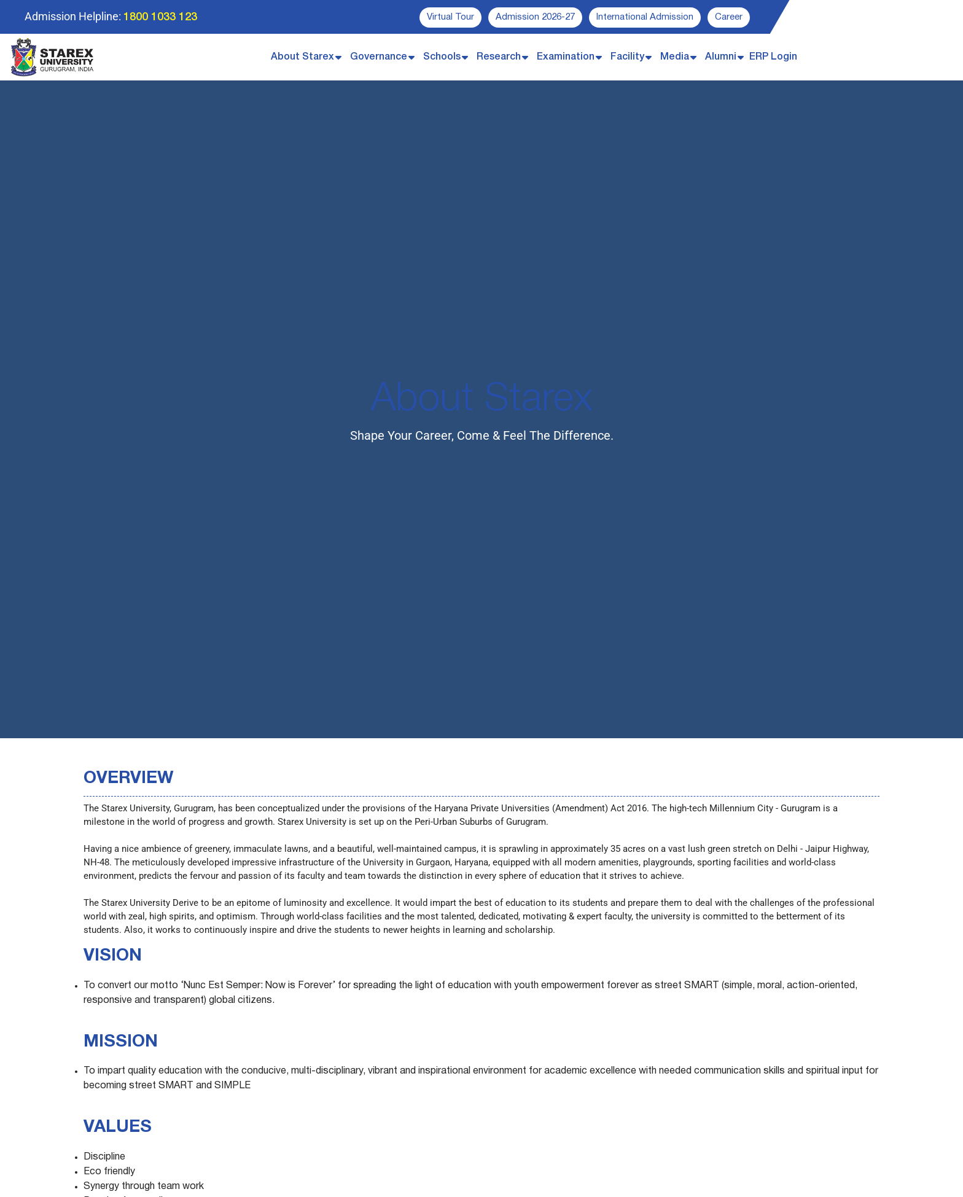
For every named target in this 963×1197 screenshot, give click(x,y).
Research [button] (499, 57)
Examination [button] (566, 57)
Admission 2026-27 (535, 17)
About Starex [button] (302, 57)
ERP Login (773, 57)
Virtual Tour (450, 17)
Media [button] (674, 57)
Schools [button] (442, 57)
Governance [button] (378, 57)
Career (729, 17)
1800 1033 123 (160, 17)
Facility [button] (627, 57)
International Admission (644, 17)
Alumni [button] (720, 57)
